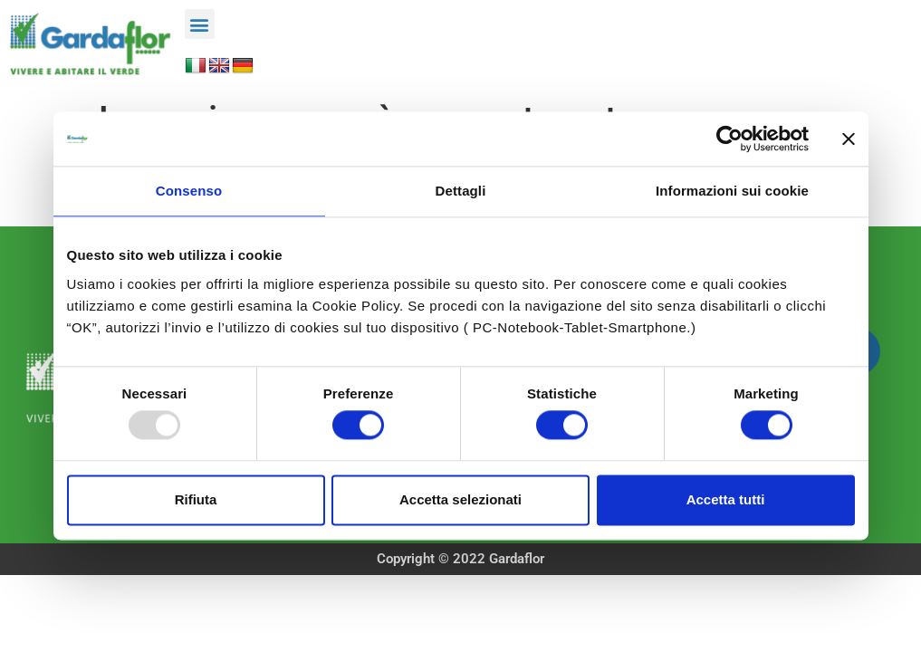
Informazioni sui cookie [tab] (732, 190)
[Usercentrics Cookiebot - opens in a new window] (729, 138)
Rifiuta (196, 499)
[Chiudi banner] (848, 138)
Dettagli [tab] (461, 190)
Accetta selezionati (460, 499)
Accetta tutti (725, 499)
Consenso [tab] (189, 190)
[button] (200, 24)
